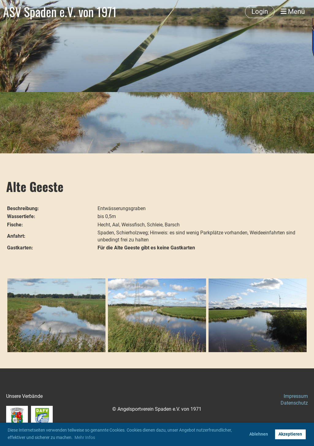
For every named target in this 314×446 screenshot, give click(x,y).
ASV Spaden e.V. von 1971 (60, 11)
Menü (293, 11)
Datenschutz (294, 403)
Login (259, 11)
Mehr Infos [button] (85, 437)
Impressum (296, 396)
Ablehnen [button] (258, 434)
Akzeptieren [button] (290, 434)
